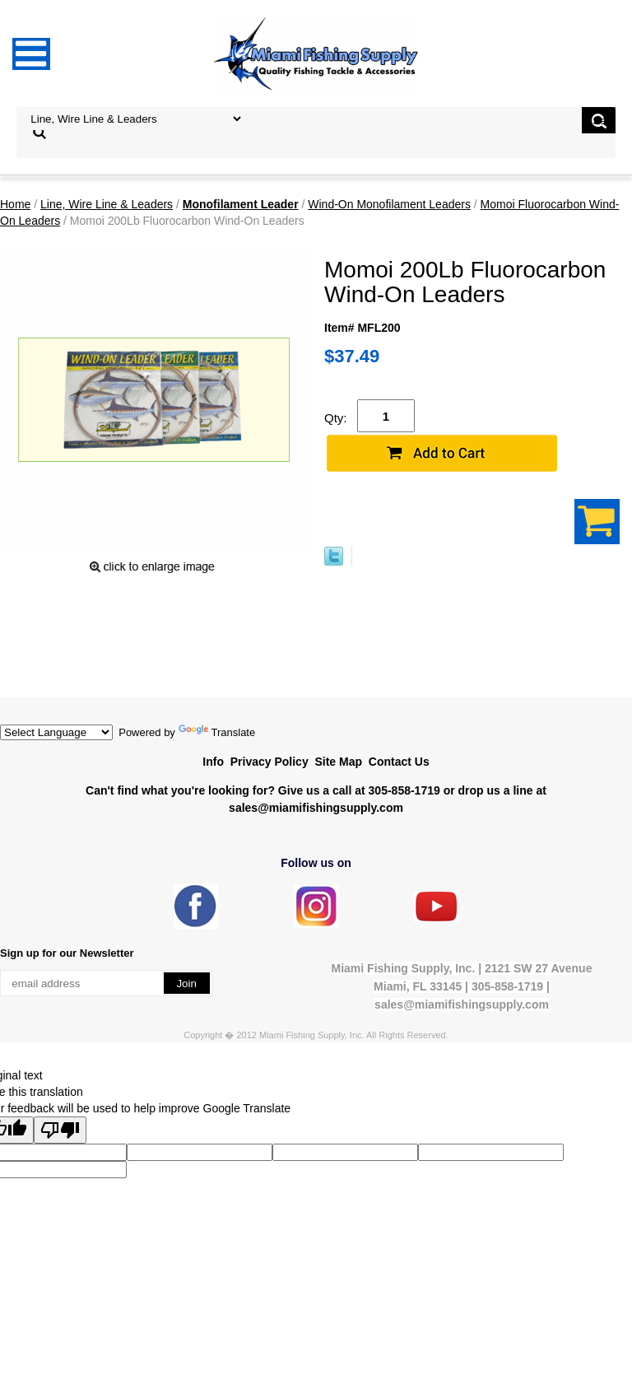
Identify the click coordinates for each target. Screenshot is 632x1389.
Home (15, 204)
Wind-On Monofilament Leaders (389, 204)
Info (213, 761)
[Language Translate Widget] (56, 732)
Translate (217, 732)
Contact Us (399, 761)
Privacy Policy (269, 761)
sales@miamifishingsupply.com (316, 807)
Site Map (338, 761)
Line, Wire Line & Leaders (106, 204)
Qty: (335, 418)
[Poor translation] (60, 1130)
